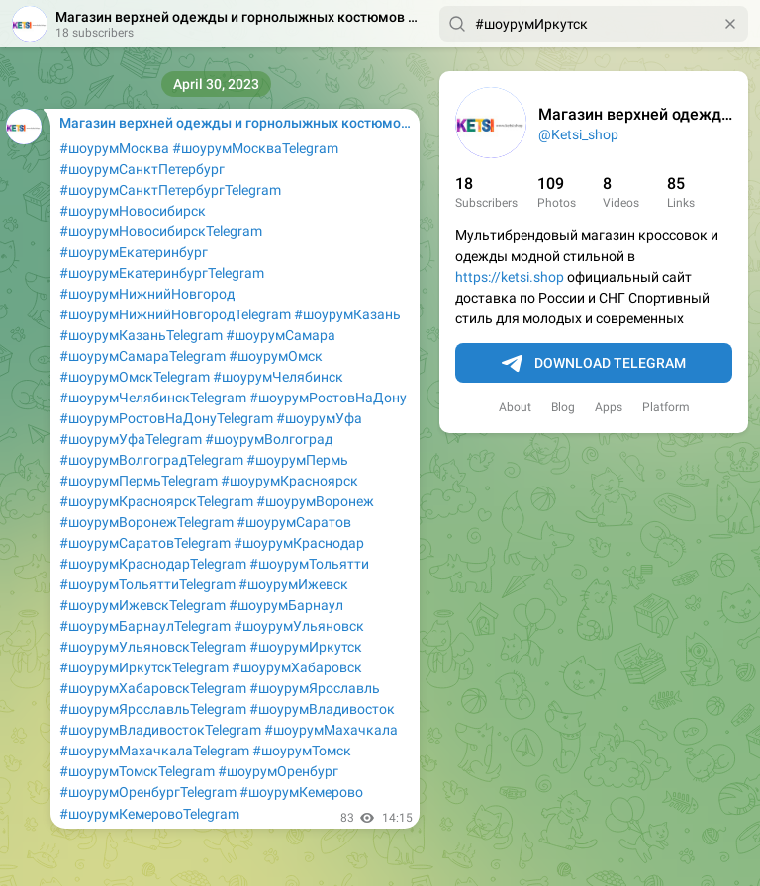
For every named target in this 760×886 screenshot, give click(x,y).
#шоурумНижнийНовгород (147, 294)
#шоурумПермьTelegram (138, 480)
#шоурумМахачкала (331, 730)
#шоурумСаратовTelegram (145, 543)
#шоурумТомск (301, 750)
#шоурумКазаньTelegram (141, 335)
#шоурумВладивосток (322, 709)
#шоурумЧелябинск (278, 377)
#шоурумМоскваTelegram (255, 148)
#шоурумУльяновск (299, 626)
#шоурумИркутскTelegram (144, 667)
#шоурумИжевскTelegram (142, 605)
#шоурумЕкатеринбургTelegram (161, 273)
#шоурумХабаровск (297, 667)
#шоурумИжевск (293, 584)
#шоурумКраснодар (299, 543)
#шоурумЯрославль (314, 688)
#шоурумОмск (276, 356)
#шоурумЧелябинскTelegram (152, 397)
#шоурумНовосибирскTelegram (160, 231)
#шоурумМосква (114, 148)
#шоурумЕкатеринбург (133, 252)
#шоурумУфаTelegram (130, 439)
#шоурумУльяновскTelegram (152, 647)
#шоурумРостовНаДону (328, 397)
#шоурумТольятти (309, 564)
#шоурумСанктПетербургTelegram (170, 190)
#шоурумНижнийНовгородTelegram (175, 314)
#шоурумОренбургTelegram (148, 792)
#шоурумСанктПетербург (142, 169)
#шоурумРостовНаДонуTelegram (166, 418)
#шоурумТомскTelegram (137, 771)
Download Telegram (594, 364)
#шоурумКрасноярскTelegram (156, 501)
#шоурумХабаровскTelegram (152, 688)
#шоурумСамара (280, 335)
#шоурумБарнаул (286, 605)
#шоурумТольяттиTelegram (147, 584)
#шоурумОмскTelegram (134, 377)
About (515, 407)
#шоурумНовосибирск (132, 211)
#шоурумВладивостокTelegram (160, 730)
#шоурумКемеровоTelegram (149, 814)
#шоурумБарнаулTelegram (145, 626)
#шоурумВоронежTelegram (146, 522)
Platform (666, 407)
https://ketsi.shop (509, 277)
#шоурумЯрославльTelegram (152, 709)
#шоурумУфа (319, 418)
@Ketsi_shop (578, 134)
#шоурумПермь (297, 460)
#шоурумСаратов (294, 522)
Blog (563, 407)
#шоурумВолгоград (268, 439)
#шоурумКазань (347, 314)
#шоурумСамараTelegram (142, 356)
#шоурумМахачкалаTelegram (154, 750)
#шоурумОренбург (278, 771)
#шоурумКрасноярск (289, 480)
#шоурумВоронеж (315, 501)
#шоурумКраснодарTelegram (152, 564)
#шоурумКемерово (301, 792)
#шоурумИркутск (305, 647)
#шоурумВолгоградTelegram (151, 460)
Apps (608, 407)
